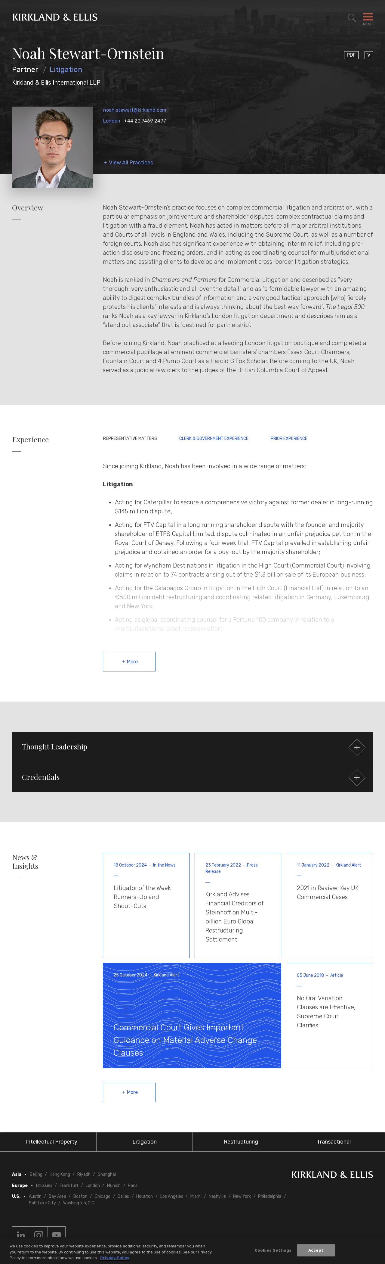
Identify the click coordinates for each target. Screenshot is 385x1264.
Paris (132, 1185)
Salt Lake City (42, 1203)
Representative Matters (130, 438)
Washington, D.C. (79, 1203)
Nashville (217, 1196)
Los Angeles (171, 1196)
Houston (144, 1196)
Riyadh (84, 1174)
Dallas (123, 1196)
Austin (35, 1196)
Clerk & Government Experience (213, 438)
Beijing (36, 1174)
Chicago (102, 1196)
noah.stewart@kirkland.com (134, 110)
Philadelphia (269, 1196)
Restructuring (241, 1141)
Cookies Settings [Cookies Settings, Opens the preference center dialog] (273, 1250)
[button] (192, 747)
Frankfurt (69, 1185)
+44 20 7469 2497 (145, 121)
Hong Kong (60, 1174)
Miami (196, 1196)
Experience (30, 439)
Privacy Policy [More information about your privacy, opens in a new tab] (114, 1258)
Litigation (66, 69)
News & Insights (25, 862)
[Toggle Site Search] (351, 18)
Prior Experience (289, 438)
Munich (114, 1185)
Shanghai (107, 1174)
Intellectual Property (51, 1141)
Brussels (44, 1185)
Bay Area (57, 1196)
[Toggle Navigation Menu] (368, 18)
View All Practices (131, 163)
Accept (316, 1250)
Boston (80, 1196)
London (111, 121)
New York (242, 1196)
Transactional (334, 1141)
